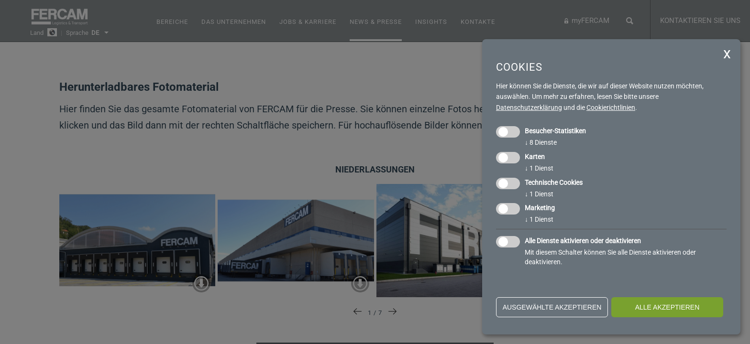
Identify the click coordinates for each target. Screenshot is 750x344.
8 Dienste (541, 142)
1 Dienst (539, 168)
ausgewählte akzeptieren (552, 307)
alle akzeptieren (667, 307)
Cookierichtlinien (610, 107)
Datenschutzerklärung (529, 107)
